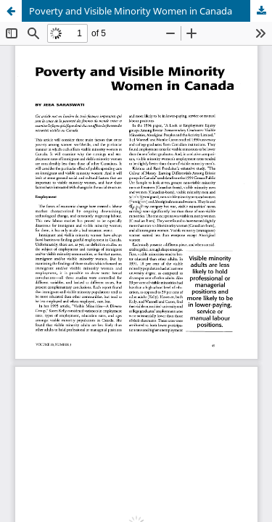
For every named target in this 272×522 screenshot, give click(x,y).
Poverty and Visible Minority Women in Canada (130, 10)
